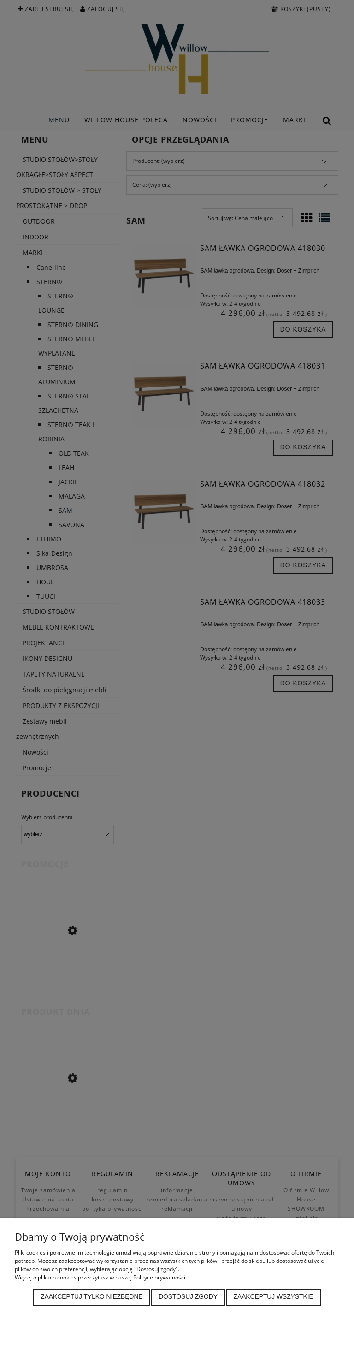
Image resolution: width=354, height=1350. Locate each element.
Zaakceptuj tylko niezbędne (91, 1296)
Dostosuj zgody (188, 1296)
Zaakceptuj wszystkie (273, 1296)
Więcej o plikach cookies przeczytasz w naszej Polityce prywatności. (101, 1277)
